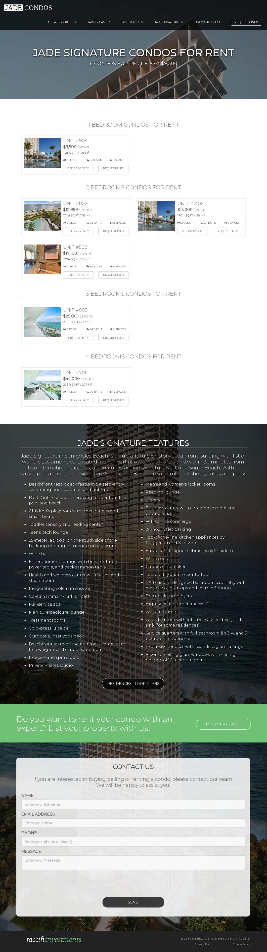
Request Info (113, 168)
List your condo (226, 724)
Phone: (26, 835)
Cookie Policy (241, 944)
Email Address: (35, 817)
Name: (25, 798)
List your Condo (207, 22)
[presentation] (56, 885)
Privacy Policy (204, 944)
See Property (78, 168)
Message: (28, 854)
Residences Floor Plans (130, 683)
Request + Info (246, 22)
